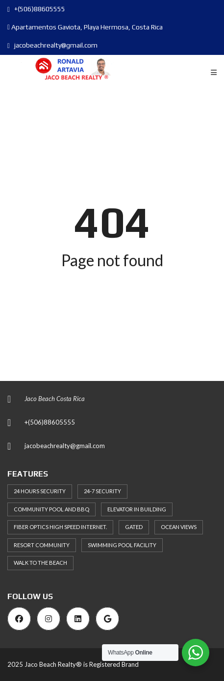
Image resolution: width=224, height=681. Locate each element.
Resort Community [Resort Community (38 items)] (42, 545)
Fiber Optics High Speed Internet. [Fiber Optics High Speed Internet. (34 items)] (60, 527)
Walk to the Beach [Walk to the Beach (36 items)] (40, 562)
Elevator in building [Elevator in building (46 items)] (136, 509)
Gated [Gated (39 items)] (134, 527)
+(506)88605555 (36, 9)
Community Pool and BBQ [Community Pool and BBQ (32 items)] (51, 509)
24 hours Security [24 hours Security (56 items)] (40, 491)
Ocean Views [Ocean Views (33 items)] (179, 527)
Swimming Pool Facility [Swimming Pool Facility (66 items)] (122, 545)
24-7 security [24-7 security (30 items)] (102, 491)
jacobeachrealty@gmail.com (52, 45)
